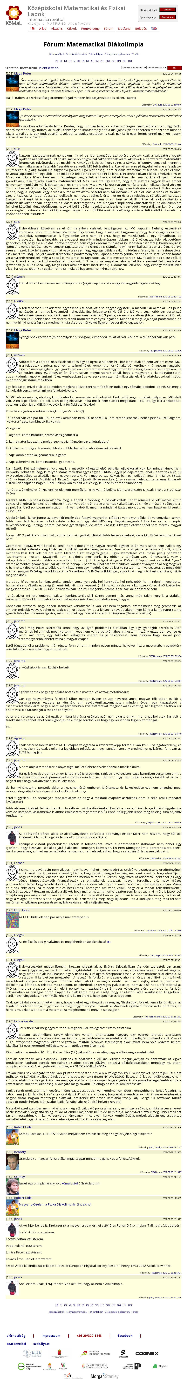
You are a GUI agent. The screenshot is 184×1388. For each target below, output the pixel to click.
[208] (10, 73)
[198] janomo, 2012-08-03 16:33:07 (165, 680)
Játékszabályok (56, 54)
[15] (124, 60)
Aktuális (57, 28)
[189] (10, 1127)
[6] (78, 60)
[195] (10, 827)
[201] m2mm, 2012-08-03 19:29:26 (165, 350)
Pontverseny (90, 28)
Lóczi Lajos (22, 910)
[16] (130, 60)
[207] (10, 109)
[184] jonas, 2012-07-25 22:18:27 (166, 1172)
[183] (10, 1277)
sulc (17, 149)
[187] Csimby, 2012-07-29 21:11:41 (165, 1147)
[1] (56, 60)
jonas (18, 827)
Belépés (167, 9)
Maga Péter (22, 73)
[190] (10, 1021)
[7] (83, 60)
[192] (10, 935)
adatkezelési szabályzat (28, 1344)
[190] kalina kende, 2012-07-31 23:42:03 (162, 1016)
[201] (10, 355)
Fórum (108, 28)
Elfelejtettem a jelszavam (117, 54)
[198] (10, 685)
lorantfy (20, 1152)
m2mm (19, 276)
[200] (10, 621)
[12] (108, 60)
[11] (102, 60)
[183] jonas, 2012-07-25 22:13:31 (166, 1272)
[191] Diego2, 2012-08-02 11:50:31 (165, 955)
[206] (10, 149)
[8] (87, 60)
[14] (119, 60)
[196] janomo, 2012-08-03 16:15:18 (165, 733)
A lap (43, 28)
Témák (135, 54)
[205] (10, 222)
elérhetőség (16, 1336)
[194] (10, 863)
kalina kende (23, 1021)
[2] (61, 60)
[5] (74, 60)
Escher (19, 863)
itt (109, 942)
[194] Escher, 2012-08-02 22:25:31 (165, 858)
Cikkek (72, 28)
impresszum (51, 1336)
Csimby (19, 1177)
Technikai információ (76, 54)
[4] (70, 60)
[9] (92, 60)
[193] (10, 910)
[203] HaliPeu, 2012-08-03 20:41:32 (165, 296)
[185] (10, 1198)
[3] (65, 60)
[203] (10, 301)
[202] (10, 330)
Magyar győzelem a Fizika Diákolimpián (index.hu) (55, 1204)
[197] (10, 738)
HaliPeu (19, 301)
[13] (113, 60)
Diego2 (19, 935)
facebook (125, 1336)
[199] (10, 661)
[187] (10, 1177)
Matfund (124, 28)
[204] (10, 276)
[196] (10, 760)
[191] (10, 960)
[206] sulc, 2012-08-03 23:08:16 (167, 104)
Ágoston (20, 738)
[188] (10, 1152)
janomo (19, 621)
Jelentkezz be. (49, 68)
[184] (10, 1219)
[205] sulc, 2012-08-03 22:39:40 (167, 144)
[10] (97, 60)
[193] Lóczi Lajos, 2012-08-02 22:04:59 (163, 822)
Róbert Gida (23, 1127)
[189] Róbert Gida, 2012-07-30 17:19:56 (163, 930)
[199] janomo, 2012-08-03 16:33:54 (165, 656)
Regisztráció (167, 17)
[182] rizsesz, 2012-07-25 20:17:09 (165, 1297)
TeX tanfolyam (96, 54)
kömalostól (70, 1183)
